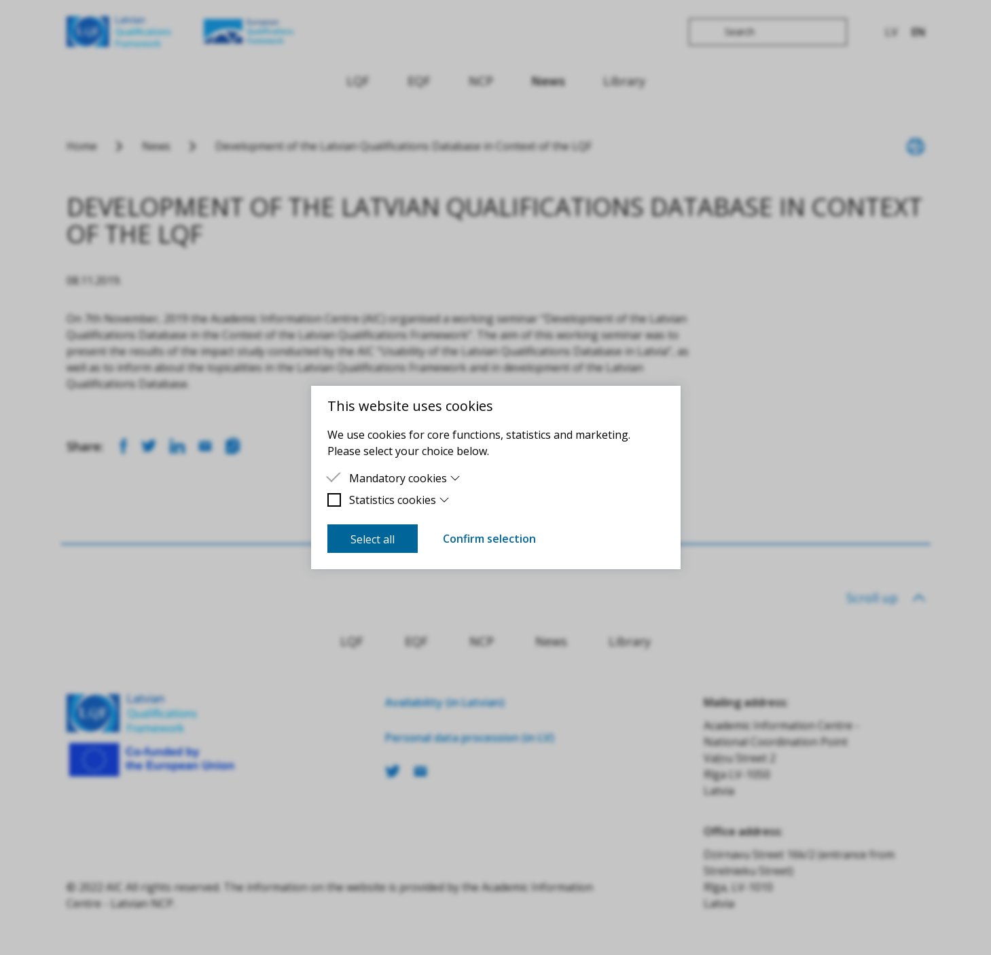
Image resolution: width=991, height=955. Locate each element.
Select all (372, 539)
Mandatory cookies (405, 478)
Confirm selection (489, 538)
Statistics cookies (399, 499)
